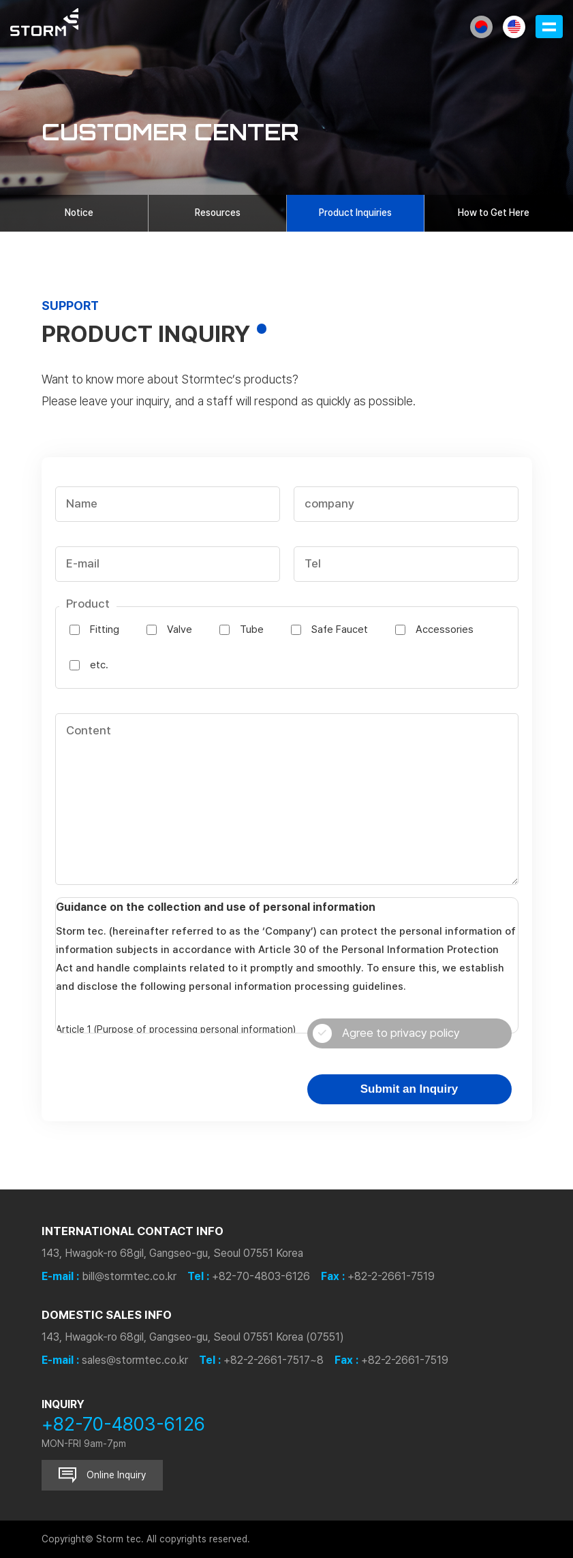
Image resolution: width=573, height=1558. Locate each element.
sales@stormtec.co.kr (135, 1360)
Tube (252, 629)
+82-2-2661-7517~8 (273, 1360)
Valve (179, 629)
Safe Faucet (339, 629)
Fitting (104, 629)
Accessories (445, 629)
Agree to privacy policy (386, 1033)
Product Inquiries (355, 212)
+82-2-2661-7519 (391, 1276)
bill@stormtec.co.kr (129, 1276)
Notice (79, 212)
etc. (99, 665)
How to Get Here (493, 212)
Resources (218, 212)
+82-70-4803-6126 (261, 1276)
